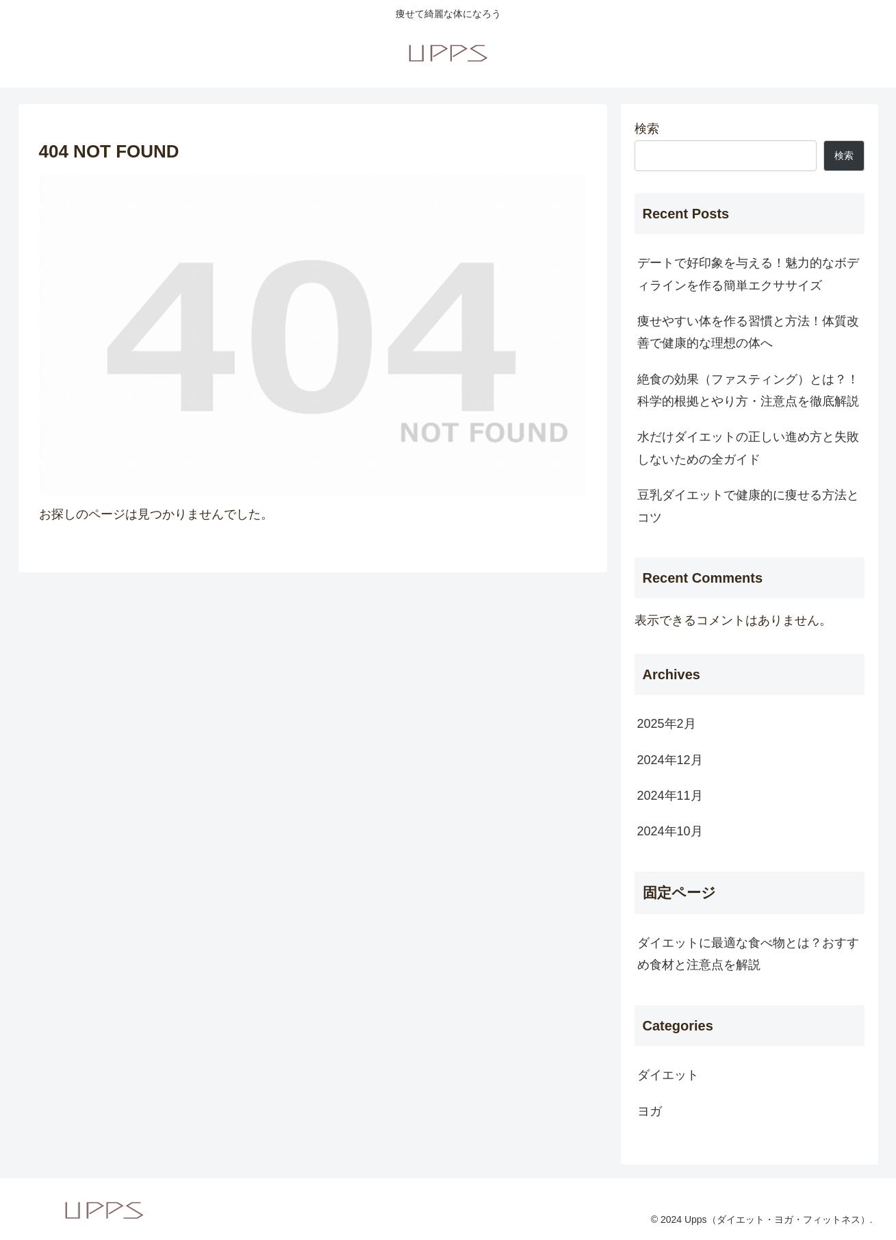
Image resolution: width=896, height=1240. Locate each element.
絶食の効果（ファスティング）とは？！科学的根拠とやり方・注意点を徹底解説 (748, 390)
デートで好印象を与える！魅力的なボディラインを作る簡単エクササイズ (748, 274)
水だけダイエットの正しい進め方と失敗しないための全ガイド (748, 448)
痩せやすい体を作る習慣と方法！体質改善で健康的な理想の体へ (748, 332)
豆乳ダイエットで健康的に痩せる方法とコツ (748, 506)
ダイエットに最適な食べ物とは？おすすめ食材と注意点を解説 (748, 954)
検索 (647, 129)
